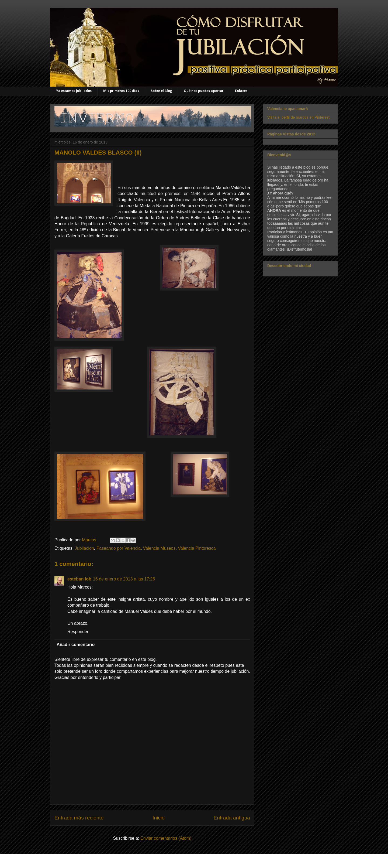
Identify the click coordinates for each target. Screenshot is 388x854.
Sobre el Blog (161, 91)
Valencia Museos (159, 548)
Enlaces (241, 91)
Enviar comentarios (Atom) (165, 838)
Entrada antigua (232, 818)
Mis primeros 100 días (121, 91)
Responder (77, 631)
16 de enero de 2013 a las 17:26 (124, 579)
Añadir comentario (76, 644)
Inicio (159, 818)
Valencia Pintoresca (197, 548)
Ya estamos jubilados (74, 91)
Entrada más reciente (78, 818)
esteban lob (79, 579)
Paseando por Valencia (118, 548)
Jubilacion (84, 548)
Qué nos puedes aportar (203, 91)
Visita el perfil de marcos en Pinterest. (299, 117)
